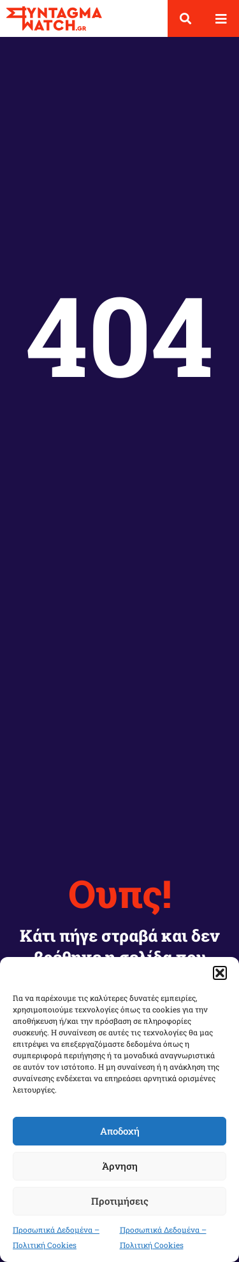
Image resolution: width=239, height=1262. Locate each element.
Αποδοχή (120, 1130)
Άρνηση (120, 1165)
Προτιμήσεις (119, 1201)
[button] (220, 973)
